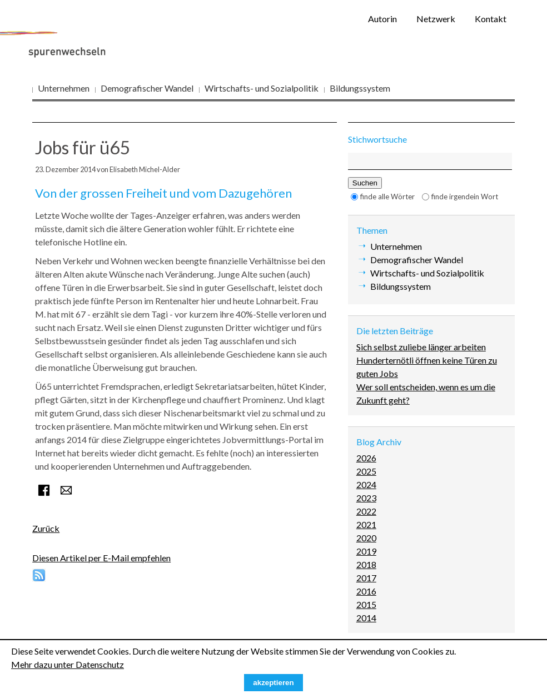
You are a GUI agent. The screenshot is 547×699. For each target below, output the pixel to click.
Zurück (45, 528)
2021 (366, 524)
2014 (366, 617)
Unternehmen (63, 88)
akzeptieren (273, 682)
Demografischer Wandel (147, 88)
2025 (366, 471)
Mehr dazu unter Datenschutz (67, 664)
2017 (366, 577)
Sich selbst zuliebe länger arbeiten (421, 346)
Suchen (364, 183)
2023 (366, 497)
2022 (366, 511)
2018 (366, 564)
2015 (366, 604)
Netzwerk (435, 18)
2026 (366, 457)
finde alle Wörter (387, 196)
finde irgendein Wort (464, 196)
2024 (366, 484)
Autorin (382, 18)
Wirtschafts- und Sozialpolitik (262, 88)
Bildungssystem (360, 88)
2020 (366, 537)
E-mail (66, 490)
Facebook (44, 490)
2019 (366, 551)
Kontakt (490, 18)
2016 (366, 591)
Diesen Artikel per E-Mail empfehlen (101, 557)
